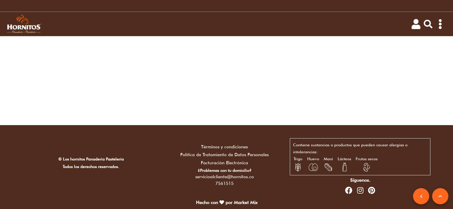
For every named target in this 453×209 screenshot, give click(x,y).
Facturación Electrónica (224, 162)
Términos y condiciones (224, 146)
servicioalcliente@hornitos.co (224, 176)
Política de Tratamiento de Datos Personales (224, 154)
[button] (428, 24)
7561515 (224, 183)
